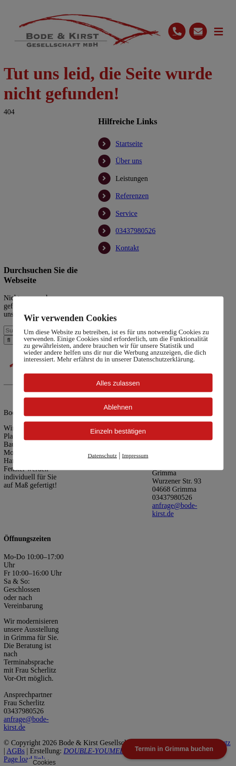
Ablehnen (118, 406)
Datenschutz (102, 455)
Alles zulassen (118, 382)
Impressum (135, 455)
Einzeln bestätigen (118, 430)
